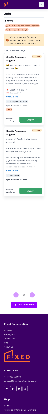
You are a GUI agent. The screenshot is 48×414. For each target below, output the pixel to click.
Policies (8, 406)
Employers (9, 334)
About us (8, 347)
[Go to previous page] (16, 294)
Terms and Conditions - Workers (20, 410)
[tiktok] (12, 388)
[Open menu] (41, 4)
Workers (8, 330)
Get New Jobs (24, 304)
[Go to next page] (32, 294)
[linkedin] (6, 388)
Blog (6, 343)
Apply (30, 119)
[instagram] (25, 388)
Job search (9, 338)
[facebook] (19, 388)
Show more (12, 97)
